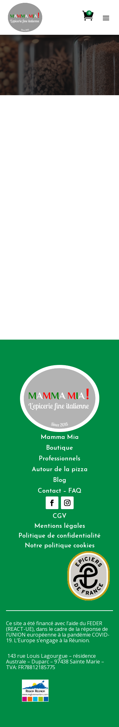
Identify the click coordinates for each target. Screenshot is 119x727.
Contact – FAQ (60, 491)
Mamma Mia (60, 437)
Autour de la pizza (60, 469)
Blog (59, 480)
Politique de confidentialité (59, 536)
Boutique (59, 448)
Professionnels (59, 459)
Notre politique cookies (60, 546)
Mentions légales (59, 526)
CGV (60, 516)
